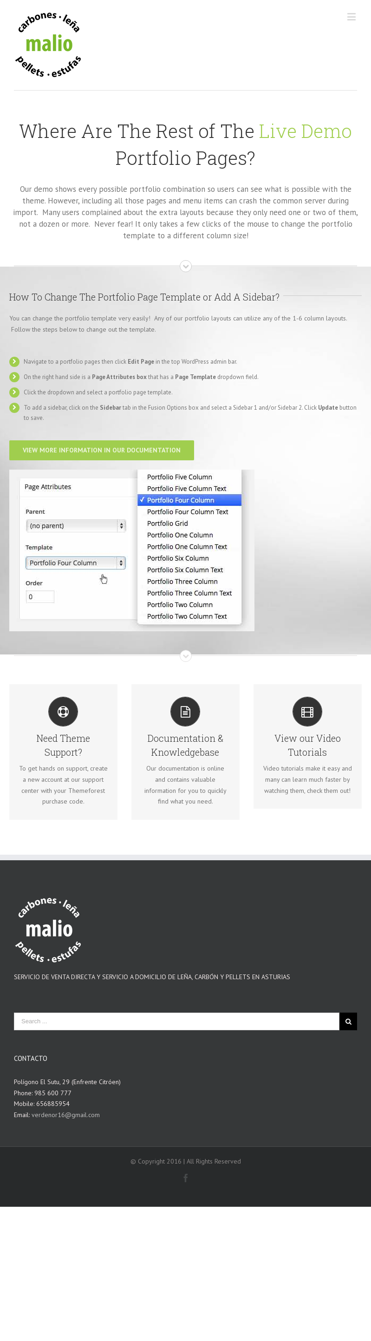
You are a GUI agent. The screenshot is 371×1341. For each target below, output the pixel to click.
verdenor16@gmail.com (66, 1115)
